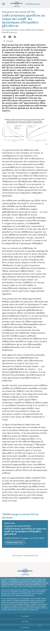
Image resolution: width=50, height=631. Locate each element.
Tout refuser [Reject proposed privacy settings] (25, 621)
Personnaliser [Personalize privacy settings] (25, 627)
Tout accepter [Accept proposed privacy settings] (25, 616)
